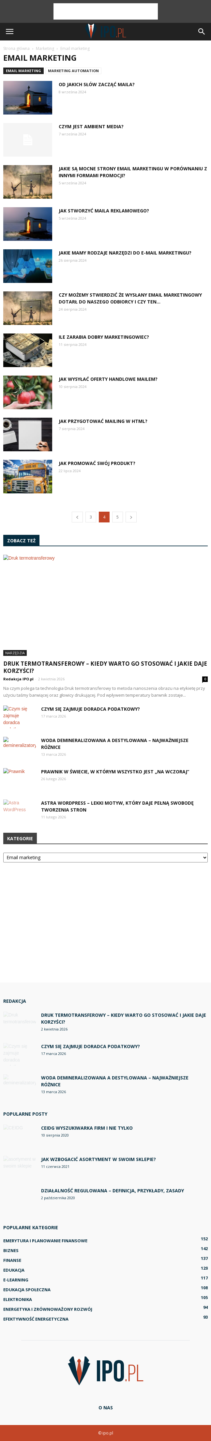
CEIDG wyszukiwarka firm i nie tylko (87, 1128)
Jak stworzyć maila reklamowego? (104, 211)
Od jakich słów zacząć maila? (97, 84)
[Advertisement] (105, 11)
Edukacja (13, 1270)
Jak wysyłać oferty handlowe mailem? (108, 379)
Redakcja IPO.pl (18, 678)
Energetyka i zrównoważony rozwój (47, 1309)
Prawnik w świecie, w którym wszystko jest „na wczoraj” (115, 771)
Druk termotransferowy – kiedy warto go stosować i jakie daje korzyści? (105, 667)
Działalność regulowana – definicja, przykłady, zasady (112, 1190)
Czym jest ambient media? (91, 126)
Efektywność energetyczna (35, 1319)
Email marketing (23, 70)
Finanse (12, 1260)
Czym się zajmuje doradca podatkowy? (90, 709)
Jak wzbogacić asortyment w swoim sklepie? (98, 1159)
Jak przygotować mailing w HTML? (103, 421)
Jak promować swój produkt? (97, 463)
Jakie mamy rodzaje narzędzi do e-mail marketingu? (125, 253)
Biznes (11, 1250)
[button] (202, 31)
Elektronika (17, 1299)
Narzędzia (15, 652)
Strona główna (16, 48)
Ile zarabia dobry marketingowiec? (104, 337)
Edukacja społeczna (27, 1290)
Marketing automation (73, 70)
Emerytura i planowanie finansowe (45, 1241)
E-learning (15, 1280)
